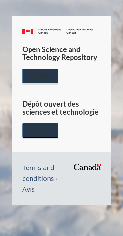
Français (40, 130)
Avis (28, 189)
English (40, 76)
